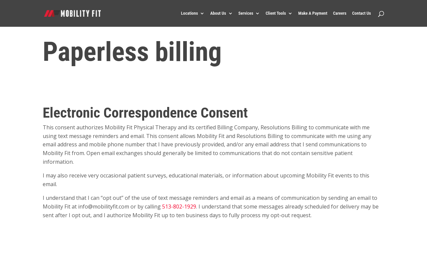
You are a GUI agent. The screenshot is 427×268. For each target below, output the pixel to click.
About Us (218, 13)
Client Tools (276, 13)
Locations (189, 13)
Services (246, 13)
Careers (339, 13)
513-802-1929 (179, 206)
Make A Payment (312, 13)
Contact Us (361, 13)
